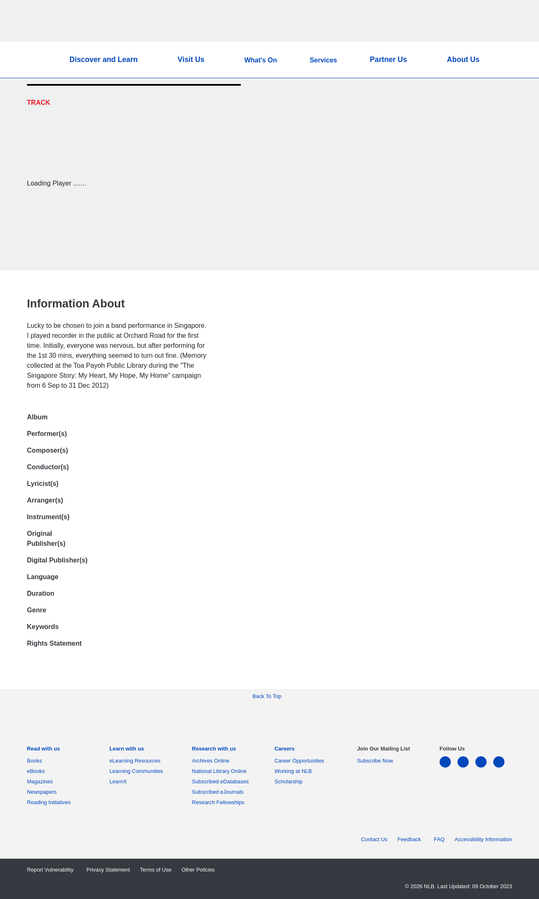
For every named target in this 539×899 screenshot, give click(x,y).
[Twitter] (494, 93)
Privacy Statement (108, 870)
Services (323, 60)
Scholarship (288, 781)
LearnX (118, 781)
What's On (260, 60)
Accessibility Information (483, 839)
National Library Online (219, 771)
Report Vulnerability (52, 870)
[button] (498, 60)
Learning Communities (136, 771)
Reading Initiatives (50, 802)
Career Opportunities (300, 761)
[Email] (494, 113)
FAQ (439, 839)
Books (36, 761)
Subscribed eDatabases (222, 781)
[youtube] (502, 767)
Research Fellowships (218, 802)
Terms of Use (155, 870)
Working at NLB (294, 771)
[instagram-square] (484, 767)
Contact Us (374, 839)
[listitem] (43, 750)
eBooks (37, 771)
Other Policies (198, 870)
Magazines (41, 781)
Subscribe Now (375, 761)
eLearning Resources (136, 761)
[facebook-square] (466, 767)
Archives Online (212, 761)
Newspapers (43, 792)
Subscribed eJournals (219, 792)
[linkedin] (448, 767)
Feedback (411, 839)
